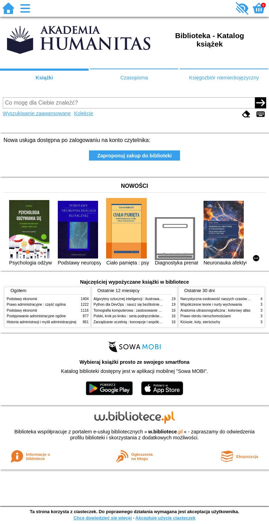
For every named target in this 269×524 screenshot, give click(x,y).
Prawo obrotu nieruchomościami (205, 316)
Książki (44, 77)
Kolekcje (83, 113)
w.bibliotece (165, 431)
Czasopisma (134, 77)
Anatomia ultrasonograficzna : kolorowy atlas (215, 310)
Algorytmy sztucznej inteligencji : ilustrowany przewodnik (138, 299)
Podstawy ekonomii (22, 299)
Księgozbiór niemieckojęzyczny (224, 77)
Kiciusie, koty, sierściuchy (200, 322)
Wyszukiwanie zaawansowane (37, 113)
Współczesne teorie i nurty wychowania (211, 304)
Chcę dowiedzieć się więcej (103, 518)
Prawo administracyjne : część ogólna (36, 304)
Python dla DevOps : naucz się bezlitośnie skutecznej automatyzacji (147, 304)
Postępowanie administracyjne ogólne (36, 316)
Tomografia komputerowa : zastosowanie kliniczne (133, 310)
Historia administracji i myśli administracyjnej (41, 322)
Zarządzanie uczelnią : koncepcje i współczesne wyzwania (139, 322)
